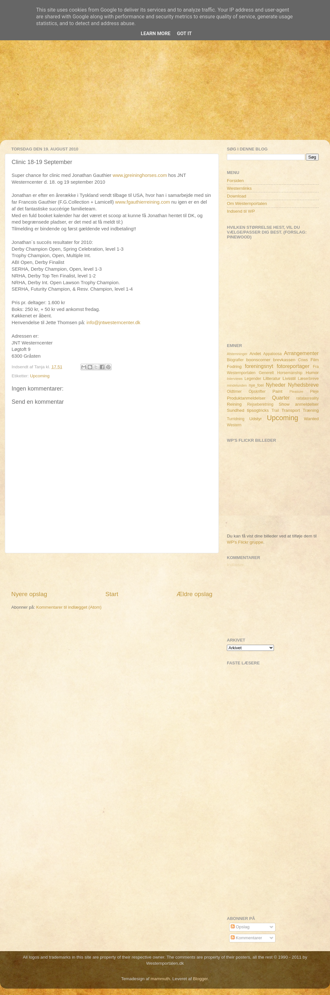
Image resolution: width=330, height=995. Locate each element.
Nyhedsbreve (303, 385)
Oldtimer (234, 391)
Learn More (155, 33)
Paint (278, 391)
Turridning (235, 419)
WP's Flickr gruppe (245, 542)
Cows (303, 360)
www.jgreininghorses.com (140, 175)
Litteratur (271, 378)
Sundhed (235, 410)
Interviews (235, 379)
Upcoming (40, 375)
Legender (253, 378)
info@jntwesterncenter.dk (113, 322)
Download (236, 196)
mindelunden (237, 385)
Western (234, 425)
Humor (312, 372)
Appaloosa (272, 354)
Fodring (234, 366)
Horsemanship (289, 373)
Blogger (200, 978)
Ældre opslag (194, 594)
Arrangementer (301, 353)
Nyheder (276, 385)
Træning (311, 410)
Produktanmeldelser (246, 398)
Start (111, 594)
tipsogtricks (258, 410)
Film (315, 359)
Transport (291, 410)
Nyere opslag (29, 594)
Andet (255, 353)
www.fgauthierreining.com (142, 202)
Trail (275, 410)
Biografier (235, 360)
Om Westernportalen (247, 203)
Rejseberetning (260, 404)
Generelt (266, 373)
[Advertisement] (165, 95)
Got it (184, 33)
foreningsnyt (259, 366)
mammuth (160, 978)
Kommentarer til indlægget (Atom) (69, 607)
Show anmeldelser (299, 404)
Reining (234, 404)
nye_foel (256, 385)
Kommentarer (246, 937)
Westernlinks (239, 188)
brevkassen (284, 359)
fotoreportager (293, 366)
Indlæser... (237, 564)
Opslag (240, 926)
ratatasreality (307, 398)
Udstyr (255, 418)
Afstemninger (237, 354)
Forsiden (235, 180)
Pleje (314, 391)
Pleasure (296, 391)
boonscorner (258, 359)
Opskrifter (257, 391)
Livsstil (289, 378)
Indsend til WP (241, 211)
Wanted (311, 418)
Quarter (281, 398)
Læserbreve (308, 378)
